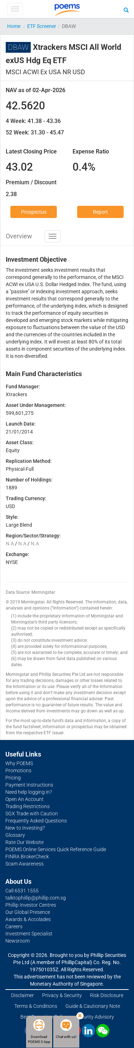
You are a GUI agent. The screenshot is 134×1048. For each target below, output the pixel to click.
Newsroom (17, 941)
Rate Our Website (24, 842)
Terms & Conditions (35, 1006)
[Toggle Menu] (15, 9)
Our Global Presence (27, 912)
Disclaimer (22, 995)
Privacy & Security (62, 995)
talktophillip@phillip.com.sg (35, 898)
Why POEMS (19, 763)
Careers (14, 926)
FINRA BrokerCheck (27, 856)
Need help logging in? (28, 792)
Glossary (15, 835)
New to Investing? (25, 828)
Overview (19, 236)
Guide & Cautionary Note (92, 1006)
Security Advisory (95, 1017)
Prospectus (33, 212)
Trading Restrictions (27, 806)
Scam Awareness (24, 864)
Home (13, 26)
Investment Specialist (29, 933)
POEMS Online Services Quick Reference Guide (55, 849)
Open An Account (24, 799)
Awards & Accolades (28, 919)
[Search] (126, 9)
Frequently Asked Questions (36, 821)
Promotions (18, 770)
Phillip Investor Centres (30, 905)
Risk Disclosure (106, 995)
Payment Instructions (29, 785)
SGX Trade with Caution (31, 813)
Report (100, 212)
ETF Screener (41, 26)
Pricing (13, 778)
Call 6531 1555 (22, 890)
